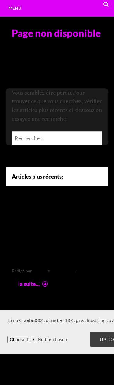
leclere (39, 270)
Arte (22, 213)
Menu (15, 8)
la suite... (33, 284)
